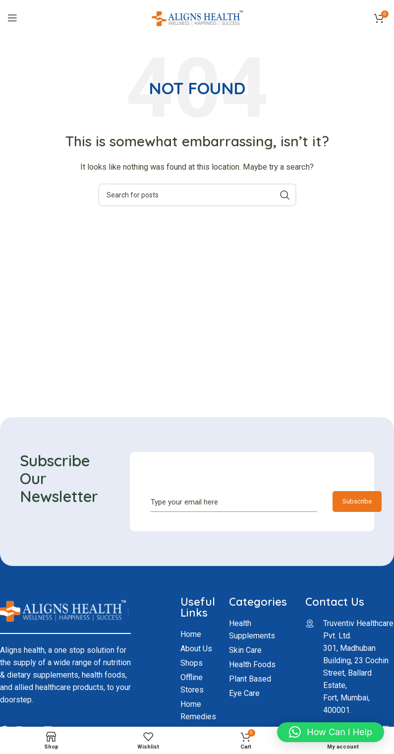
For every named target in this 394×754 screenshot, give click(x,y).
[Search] (197, 195)
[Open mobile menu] (12, 18)
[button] (330, 732)
